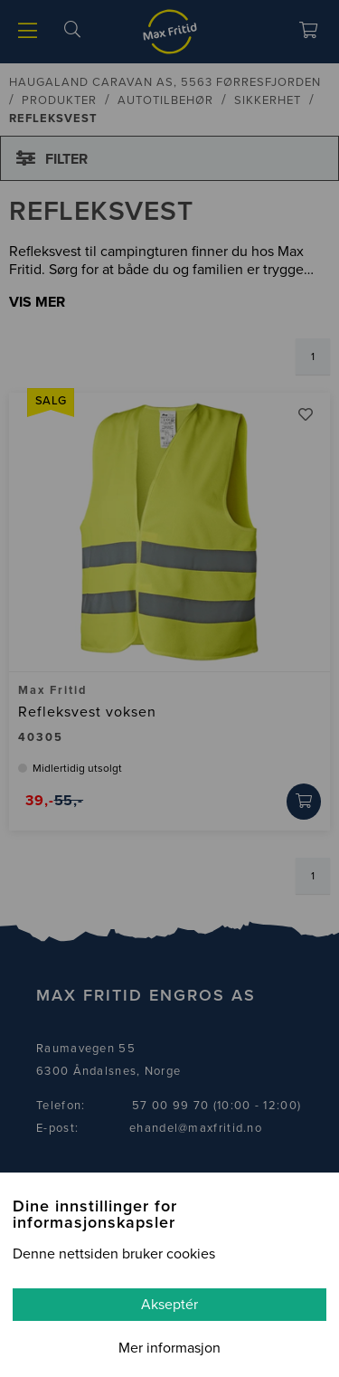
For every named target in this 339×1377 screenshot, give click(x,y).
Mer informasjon (169, 1348)
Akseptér (169, 1305)
